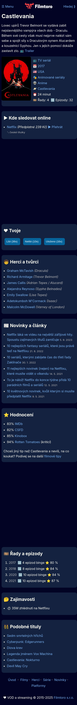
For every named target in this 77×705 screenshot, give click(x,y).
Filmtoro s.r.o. (64, 698)
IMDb (19, 424)
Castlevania (46, 89)
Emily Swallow (17, 295)
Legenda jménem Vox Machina (30, 654)
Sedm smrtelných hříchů (25, 636)
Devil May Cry (17, 666)
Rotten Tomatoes (27, 442)
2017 (41, 66)
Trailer (29, 51)
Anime (42, 83)
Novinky (60, 680)
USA (41, 72)
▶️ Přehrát (55, 127)
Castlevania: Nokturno (23, 660)
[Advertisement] (37, 181)
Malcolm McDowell (21, 307)
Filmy (24, 680)
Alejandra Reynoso (21, 289)
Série (47, 680)
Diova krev (15, 648)
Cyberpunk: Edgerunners (25, 642)
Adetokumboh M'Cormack (26, 301)
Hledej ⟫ (69, 6)
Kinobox (21, 436)
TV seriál (44, 60)
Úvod (12, 680)
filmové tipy (52, 456)
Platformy (38, 686)
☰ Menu (8, 6)
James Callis (16, 283)
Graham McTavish (20, 271)
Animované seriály (51, 77)
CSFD (19, 430)
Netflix (12, 127)
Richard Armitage (20, 277)
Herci (36, 680)
